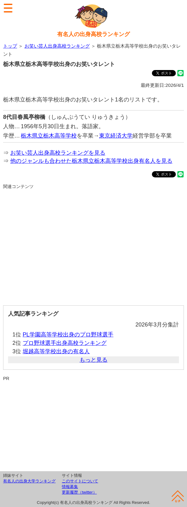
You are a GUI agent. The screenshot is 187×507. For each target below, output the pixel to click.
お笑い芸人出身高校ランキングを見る (57, 153)
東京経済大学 (116, 136)
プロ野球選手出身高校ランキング (65, 343)
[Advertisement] (93, 244)
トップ (10, 46)
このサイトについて (80, 481)
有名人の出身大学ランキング (29, 481)
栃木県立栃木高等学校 (49, 136)
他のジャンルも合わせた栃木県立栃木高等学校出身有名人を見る (91, 161)
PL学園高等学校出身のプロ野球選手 (68, 334)
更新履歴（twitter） (79, 492)
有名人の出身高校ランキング (93, 34)
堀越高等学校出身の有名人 (56, 351)
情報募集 (70, 486)
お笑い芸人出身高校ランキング (57, 46)
